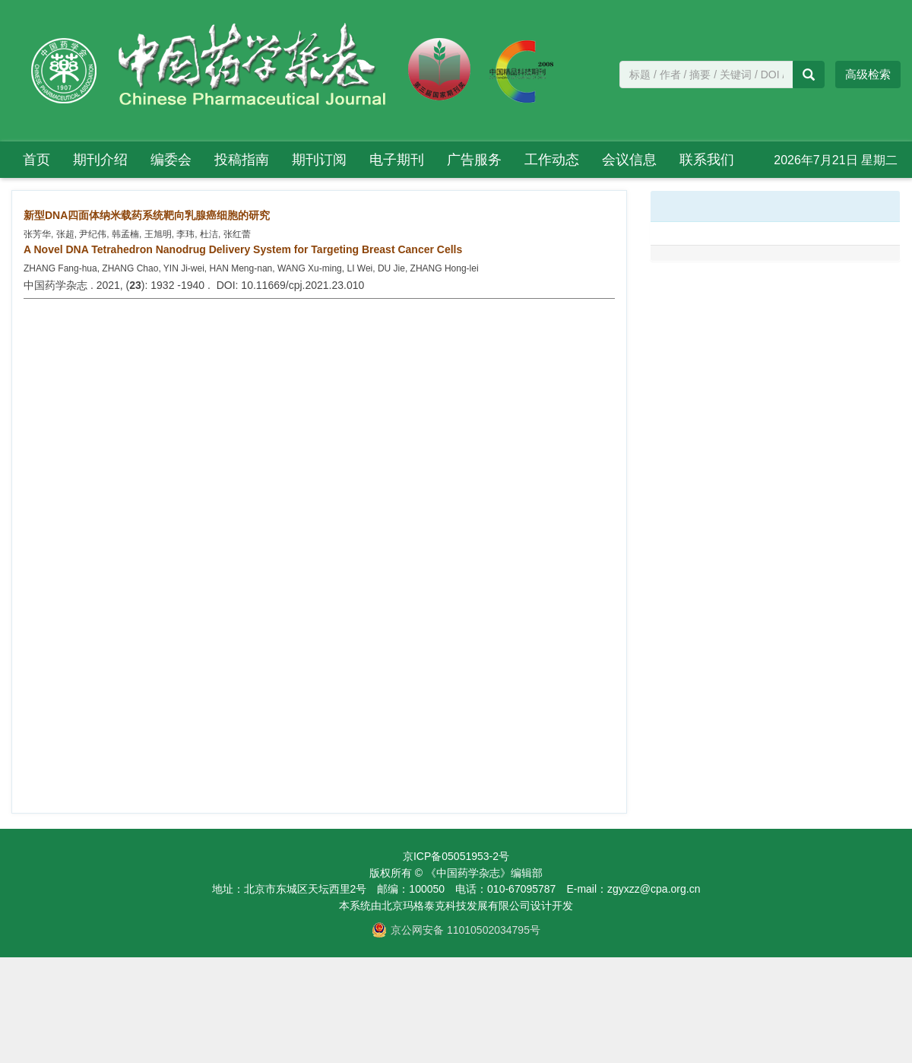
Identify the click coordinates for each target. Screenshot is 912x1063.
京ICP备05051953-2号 (456, 856)
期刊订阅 (319, 159)
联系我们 (706, 159)
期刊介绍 (100, 159)
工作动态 (551, 159)
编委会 (171, 159)
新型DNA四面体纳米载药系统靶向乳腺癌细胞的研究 (147, 215)
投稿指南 (241, 159)
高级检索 (868, 74)
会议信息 (629, 159)
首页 (36, 159)
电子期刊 (396, 159)
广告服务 (474, 159)
